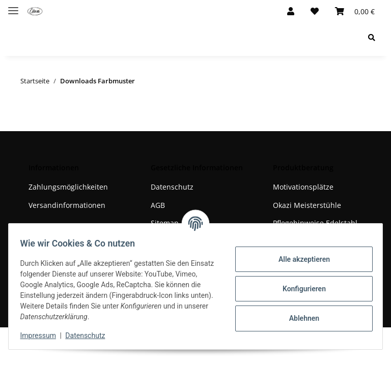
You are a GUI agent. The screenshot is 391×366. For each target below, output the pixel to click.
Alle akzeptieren (299, 259)
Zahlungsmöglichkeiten (68, 187)
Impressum (43, 335)
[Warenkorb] (355, 11)
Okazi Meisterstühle (307, 205)
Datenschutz (172, 187)
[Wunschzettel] (314, 11)
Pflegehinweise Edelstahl (315, 223)
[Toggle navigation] (13, 6)
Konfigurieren (299, 289)
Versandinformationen (67, 205)
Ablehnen (299, 318)
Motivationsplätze (303, 187)
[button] (290, 11)
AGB (158, 205)
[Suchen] (371, 37)
